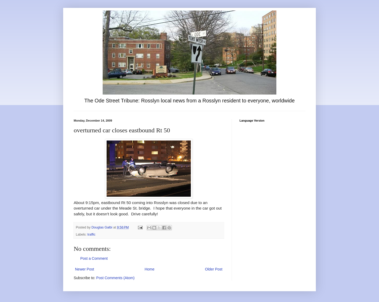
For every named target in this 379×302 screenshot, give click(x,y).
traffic (91, 234)
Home (149, 269)
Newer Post (84, 269)
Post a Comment (94, 258)
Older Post (213, 269)
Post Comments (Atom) (115, 278)
